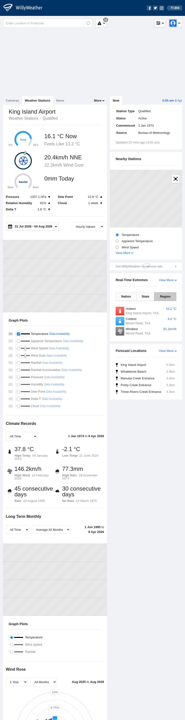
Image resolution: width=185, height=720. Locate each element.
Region (165, 296)
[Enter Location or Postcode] (47, 23)
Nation (126, 296)
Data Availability (59, 334)
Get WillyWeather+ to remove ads (139, 266)
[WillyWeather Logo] (25, 8)
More (97, 100)
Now (116, 100)
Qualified (50, 118)
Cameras (12, 100)
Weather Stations (37, 100)
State (145, 296)
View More (123, 253)
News (60, 100)
